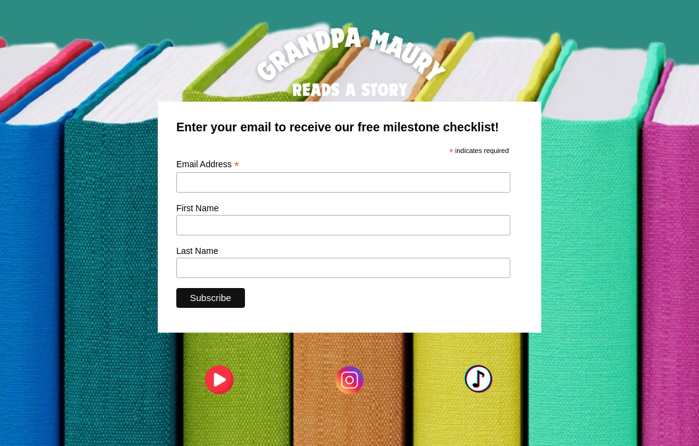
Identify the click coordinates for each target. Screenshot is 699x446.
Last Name (197, 251)
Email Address (207, 164)
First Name (197, 208)
